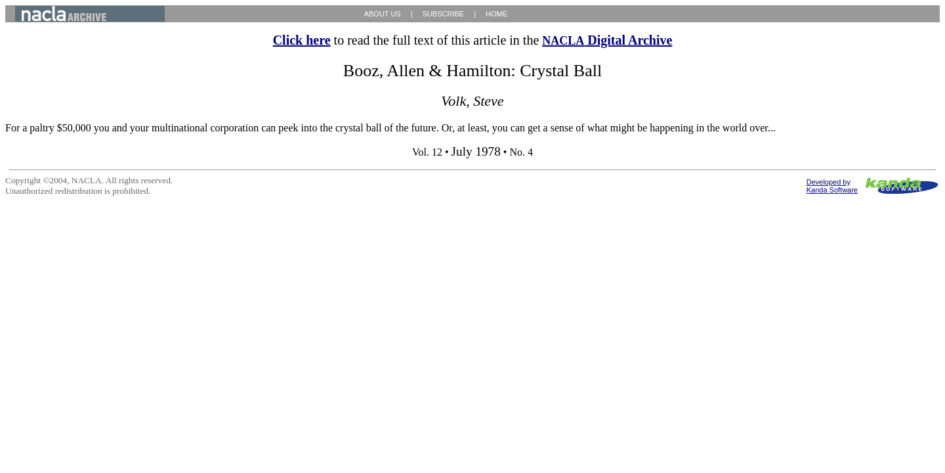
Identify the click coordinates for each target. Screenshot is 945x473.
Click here (302, 40)
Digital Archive (607, 40)
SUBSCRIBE (444, 14)
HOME (496, 14)
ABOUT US (382, 14)
